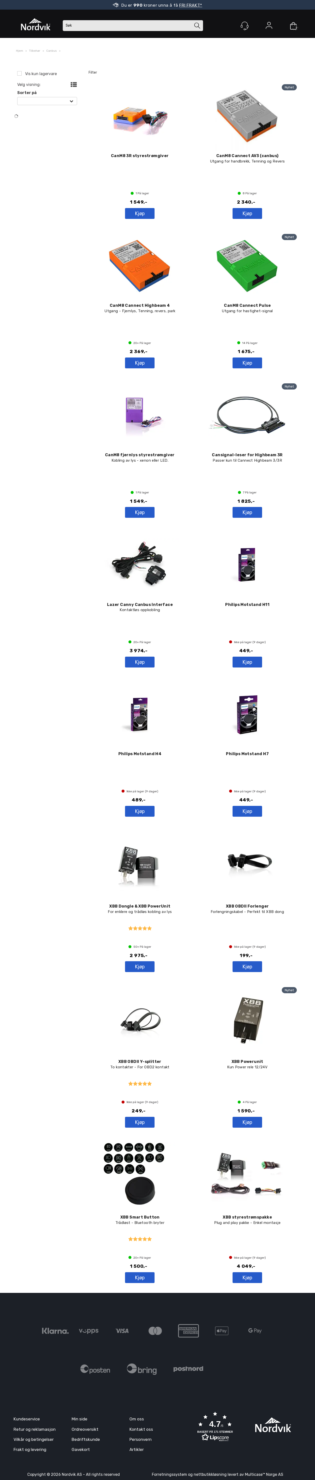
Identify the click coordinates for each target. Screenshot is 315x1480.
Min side (79, 1418)
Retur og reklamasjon (35, 1429)
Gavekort (81, 1449)
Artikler (136, 1449)
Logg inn (269, 26)
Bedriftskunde (86, 1439)
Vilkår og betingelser (34, 1439)
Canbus (51, 50)
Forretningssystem (169, 1474)
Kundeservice (27, 1418)
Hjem (19, 50)
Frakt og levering (30, 1449)
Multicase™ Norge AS (264, 1474)
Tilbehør (34, 50)
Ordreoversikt (85, 1429)
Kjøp (140, 213)
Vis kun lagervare (40, 73)
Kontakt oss (141, 1429)
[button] (215, 1427)
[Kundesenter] (245, 26)
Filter (93, 72)
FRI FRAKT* (190, 5)
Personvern (140, 1439)
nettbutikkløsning (210, 1474)
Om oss (136, 1418)
